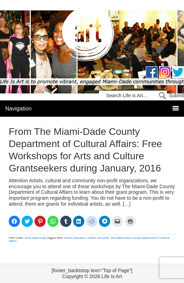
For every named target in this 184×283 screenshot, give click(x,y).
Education (79, 237)
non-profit (103, 237)
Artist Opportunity (35, 237)
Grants (91, 237)
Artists (67, 237)
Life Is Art (92, 35)
